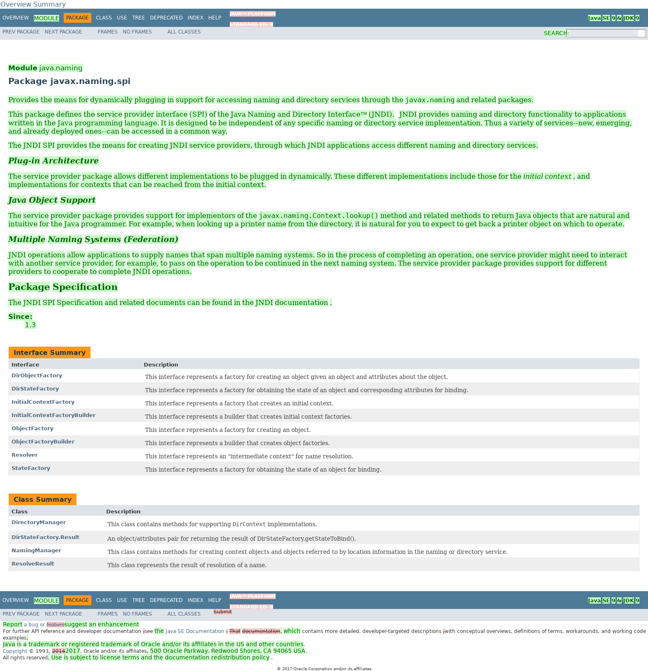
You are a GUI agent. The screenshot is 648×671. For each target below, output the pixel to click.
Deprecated (166, 18)
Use (122, 18)
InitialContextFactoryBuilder (53, 415)
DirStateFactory (35, 389)
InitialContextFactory (43, 402)
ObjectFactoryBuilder (43, 442)
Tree (138, 18)
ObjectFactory (32, 428)
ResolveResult (33, 564)
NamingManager (36, 550)
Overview (15, 18)
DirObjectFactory (37, 375)
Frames (108, 32)
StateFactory (31, 468)
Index (195, 18)
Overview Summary (33, 4)
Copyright (15, 651)
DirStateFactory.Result (45, 537)
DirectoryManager (39, 522)
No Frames (137, 32)
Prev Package (21, 32)
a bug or (71, 625)
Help (214, 18)
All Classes (184, 32)
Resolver (25, 455)
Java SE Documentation (196, 631)
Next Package (63, 32)
